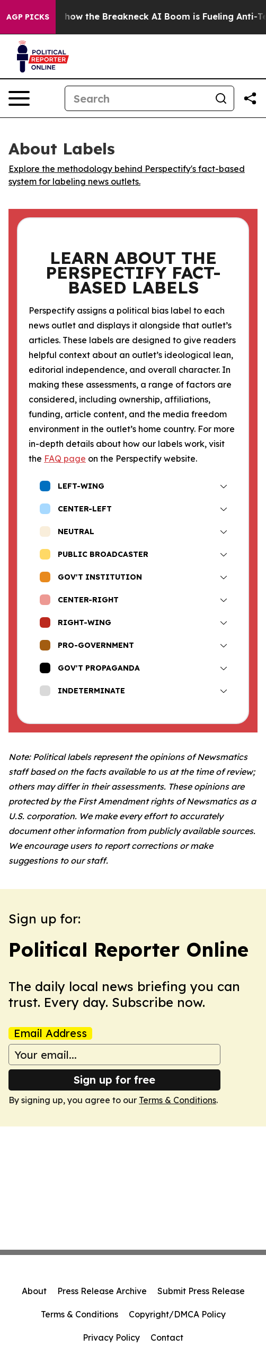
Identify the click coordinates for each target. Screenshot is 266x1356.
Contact (166, 1337)
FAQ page (65, 458)
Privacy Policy (111, 1337)
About (34, 1291)
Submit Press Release (201, 1291)
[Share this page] (250, 98)
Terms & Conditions (177, 1100)
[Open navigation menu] (19, 98)
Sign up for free (114, 1079)
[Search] (136, 98)
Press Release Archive (102, 1291)
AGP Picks (27, 17)
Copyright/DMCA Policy (177, 1314)
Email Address (50, 1033)
